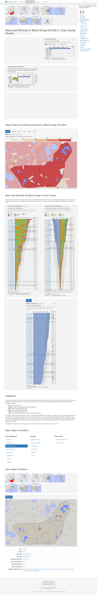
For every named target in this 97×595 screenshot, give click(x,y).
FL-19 (24, 566)
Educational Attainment (61, 439)
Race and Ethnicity (10, 446)
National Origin (9, 455)
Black (19, 131)
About (44, 581)
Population (8, 439)
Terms (48, 581)
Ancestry (8, 458)
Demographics (30, 2)
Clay (24, 551)
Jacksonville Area (27, 554)
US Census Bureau (51, 587)
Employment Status (35, 442)
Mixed (29, 131)
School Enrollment (60, 442)
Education (46, 2)
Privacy (52, 581)
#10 (73, 206)
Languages (9, 462)
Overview (21, 2)
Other (34, 131)
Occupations (34, 449)
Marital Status (9, 452)
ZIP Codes (8, 497)
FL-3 (24, 561)
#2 (36, 66)
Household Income (35, 439)
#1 (73, 38)
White (7, 131)
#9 (36, 206)
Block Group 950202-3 (33, 570)
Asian (24, 131)
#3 (76, 134)
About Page (56, 423)
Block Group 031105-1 (39, 569)
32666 (28, 556)
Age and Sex (9, 442)
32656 (24, 556)
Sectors (33, 455)
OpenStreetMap (48, 588)
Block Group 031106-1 (28, 569)
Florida (24, 549)
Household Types (10, 449)
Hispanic (14, 131)
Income (38, 2)
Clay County (26, 559)
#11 (55, 303)
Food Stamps (34, 446)
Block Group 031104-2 (62, 569)
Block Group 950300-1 (50, 569)
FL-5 (24, 564)
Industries (33, 452)
